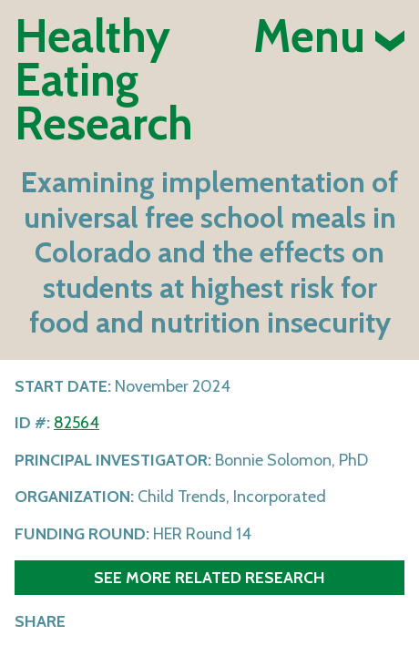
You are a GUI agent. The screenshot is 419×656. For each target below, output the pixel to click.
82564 (76, 423)
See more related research (209, 577)
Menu (328, 36)
